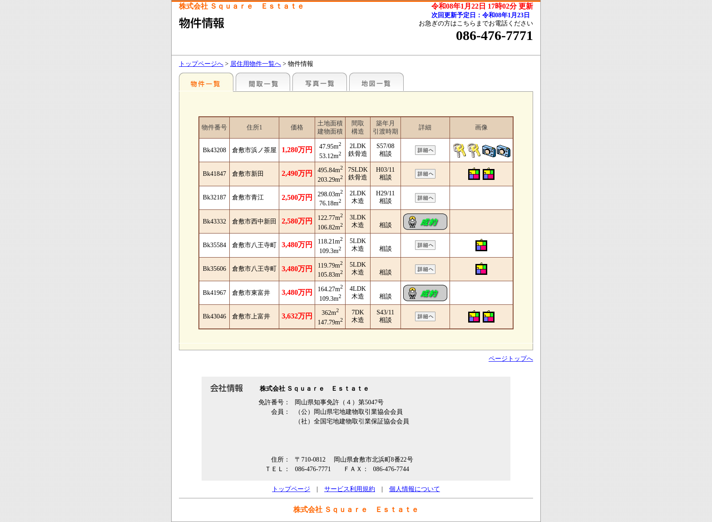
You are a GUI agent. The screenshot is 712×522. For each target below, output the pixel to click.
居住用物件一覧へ (255, 63)
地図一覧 (376, 82)
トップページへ (201, 63)
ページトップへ (511, 358)
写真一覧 (319, 82)
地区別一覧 (206, 82)
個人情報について (414, 489)
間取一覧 (263, 82)
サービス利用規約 (349, 489)
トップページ (291, 489)
